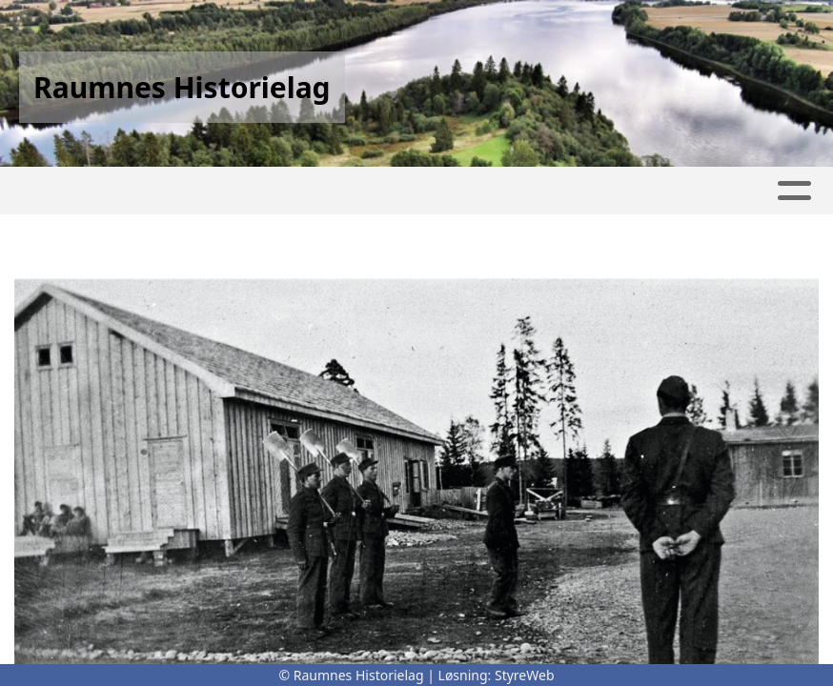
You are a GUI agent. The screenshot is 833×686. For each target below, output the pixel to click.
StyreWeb (525, 675)
